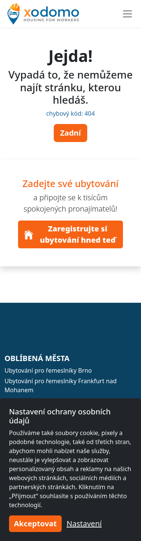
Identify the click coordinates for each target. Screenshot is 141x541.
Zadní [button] (70, 133)
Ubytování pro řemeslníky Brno (48, 370)
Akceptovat (35, 523)
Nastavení (84, 523)
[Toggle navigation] (127, 14)
